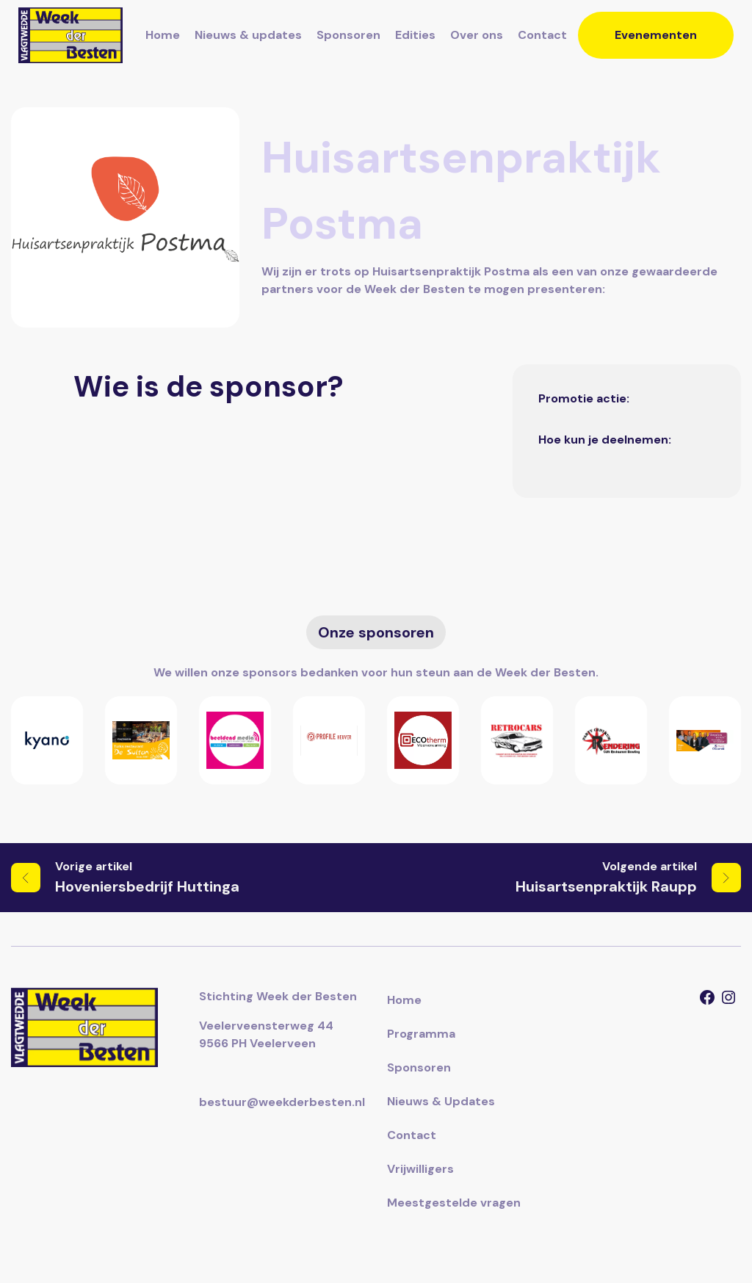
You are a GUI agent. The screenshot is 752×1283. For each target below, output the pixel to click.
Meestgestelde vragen (454, 1202)
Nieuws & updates (248, 35)
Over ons (476, 35)
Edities (415, 35)
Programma (421, 1033)
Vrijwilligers (420, 1169)
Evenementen (656, 35)
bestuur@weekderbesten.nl (282, 1102)
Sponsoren (348, 35)
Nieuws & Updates (441, 1101)
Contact (542, 35)
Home (162, 35)
